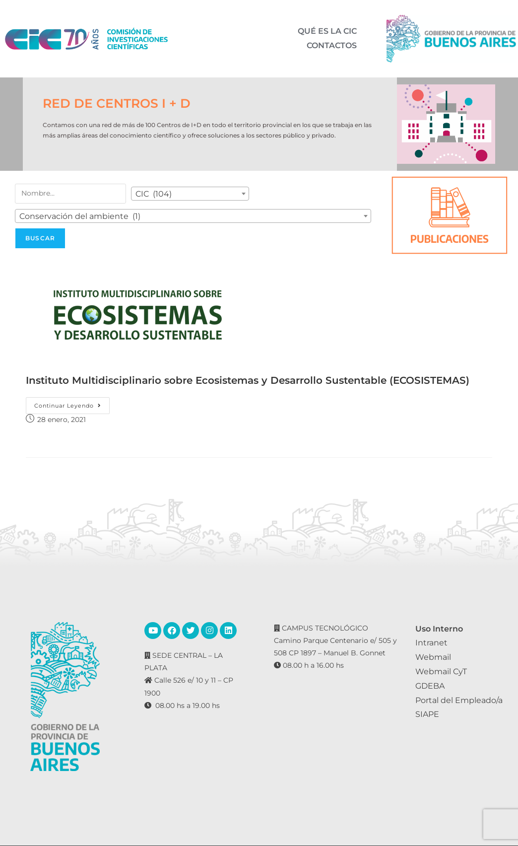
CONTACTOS (332, 43)
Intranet (431, 642)
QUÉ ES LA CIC (327, 35)
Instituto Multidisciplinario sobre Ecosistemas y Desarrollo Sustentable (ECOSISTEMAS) (247, 380)
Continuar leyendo (72, 403)
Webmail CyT (441, 671)
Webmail (433, 657)
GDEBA (430, 686)
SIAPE (427, 714)
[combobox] (190, 194)
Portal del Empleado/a (459, 700)
